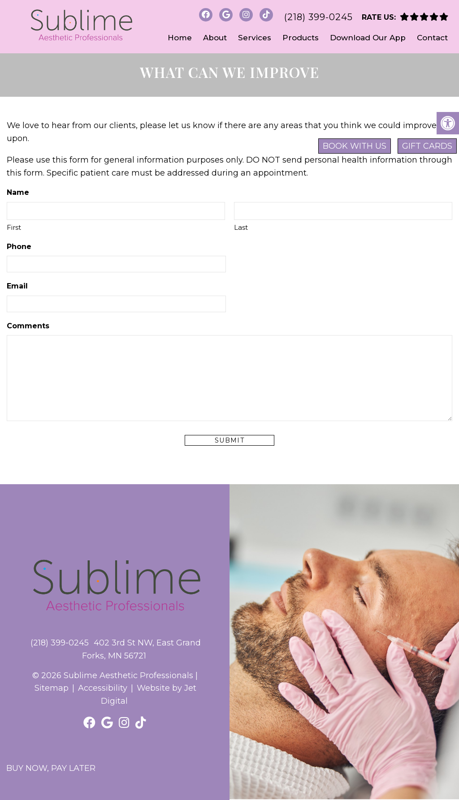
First (14, 227)
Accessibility (102, 688)
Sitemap (52, 688)
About (215, 37)
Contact (432, 37)
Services (254, 37)
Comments (28, 326)
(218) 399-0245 (318, 17)
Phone (19, 246)
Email (17, 286)
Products (300, 37)
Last (241, 227)
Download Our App (368, 37)
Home (180, 37)
